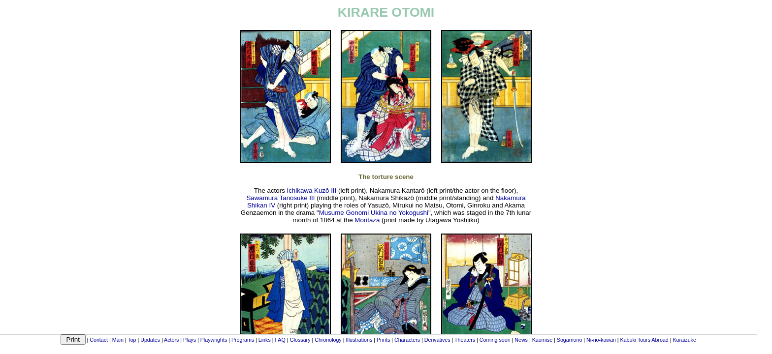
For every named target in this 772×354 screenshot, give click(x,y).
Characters (407, 340)
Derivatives (437, 340)
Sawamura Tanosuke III (280, 198)
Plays (189, 340)
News (521, 340)
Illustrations (359, 340)
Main (118, 340)
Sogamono (569, 340)
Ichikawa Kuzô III (312, 190)
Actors (171, 340)
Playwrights (213, 340)
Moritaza (367, 220)
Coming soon (495, 340)
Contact (99, 340)
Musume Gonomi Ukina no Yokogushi (373, 212)
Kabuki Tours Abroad (644, 340)
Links (264, 340)
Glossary (300, 340)
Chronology (328, 340)
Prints (383, 340)
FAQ (280, 340)
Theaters (464, 340)
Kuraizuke (684, 340)
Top (132, 340)
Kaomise (542, 340)
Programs (242, 340)
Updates (150, 340)
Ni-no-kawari (601, 340)
